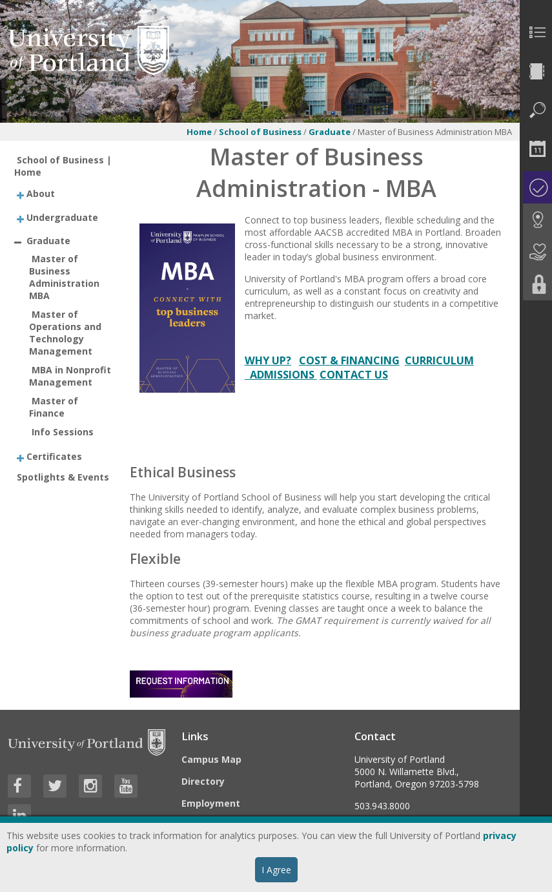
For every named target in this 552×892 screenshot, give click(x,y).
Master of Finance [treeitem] (53, 407)
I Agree (276, 870)
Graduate (331, 132)
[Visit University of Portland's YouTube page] (126, 786)
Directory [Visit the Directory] (203, 781)
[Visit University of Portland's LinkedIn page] (19, 815)
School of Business (260, 132)
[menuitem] (536, 32)
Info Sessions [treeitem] (63, 432)
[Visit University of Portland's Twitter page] (54, 786)
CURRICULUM (439, 360)
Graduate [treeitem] (48, 240)
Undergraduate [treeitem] (62, 217)
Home (199, 132)
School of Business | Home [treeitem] (63, 166)
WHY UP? (268, 360)
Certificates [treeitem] (54, 456)
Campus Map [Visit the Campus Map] (211, 759)
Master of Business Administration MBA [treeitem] (64, 277)
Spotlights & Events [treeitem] (63, 477)
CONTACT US (354, 375)
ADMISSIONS (281, 375)
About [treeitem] (40, 193)
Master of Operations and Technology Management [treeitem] (65, 332)
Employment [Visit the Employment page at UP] (210, 803)
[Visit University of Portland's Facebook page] (19, 786)
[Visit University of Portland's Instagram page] (90, 786)
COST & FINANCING (349, 360)
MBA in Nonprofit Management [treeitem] (70, 376)
